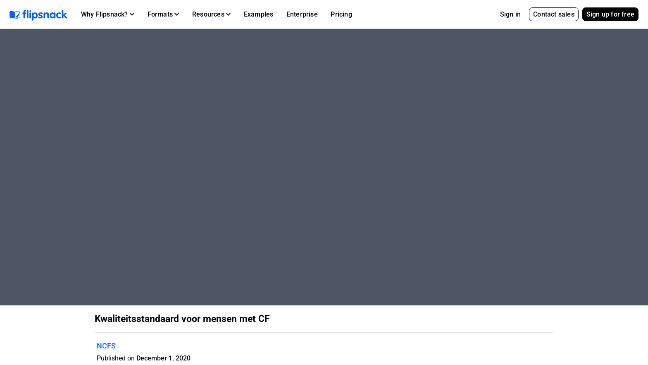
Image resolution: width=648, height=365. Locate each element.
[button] (107, 14)
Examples (259, 14)
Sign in (510, 14)
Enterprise (302, 14)
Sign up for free (610, 14)
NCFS (106, 345)
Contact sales (553, 14)
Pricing (341, 14)
